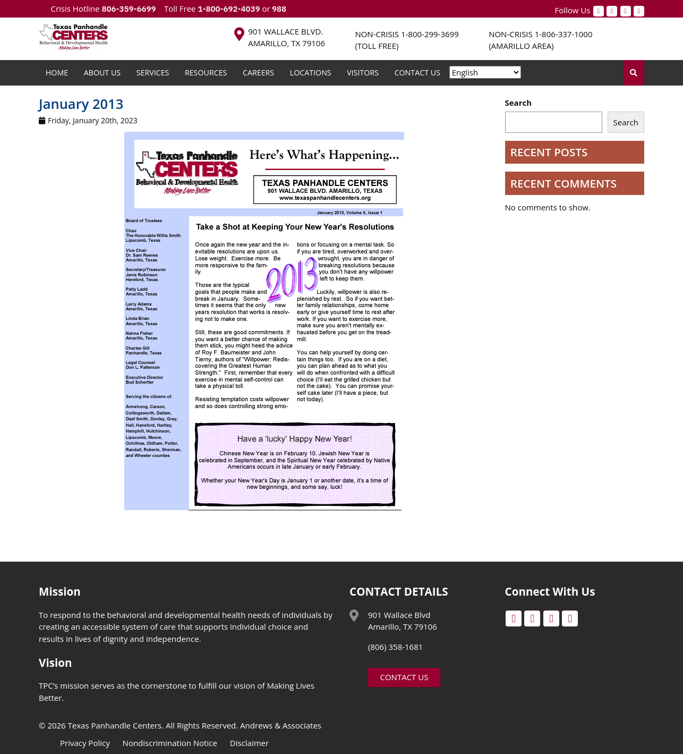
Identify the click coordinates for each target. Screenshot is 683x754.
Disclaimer (249, 743)
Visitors (363, 72)
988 (278, 9)
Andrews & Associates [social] (280, 725)
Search (518, 102)
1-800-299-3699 (430, 34)
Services (152, 72)
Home (57, 72)
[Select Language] (485, 72)
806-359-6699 (128, 9)
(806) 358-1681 (395, 646)
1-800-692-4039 (229, 9)
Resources (206, 72)
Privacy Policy (85, 743)
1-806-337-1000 (564, 34)
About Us (102, 72)
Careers (258, 72)
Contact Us (417, 72)
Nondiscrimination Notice (170, 743)
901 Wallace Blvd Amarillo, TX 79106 (402, 620)
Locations (310, 72)
